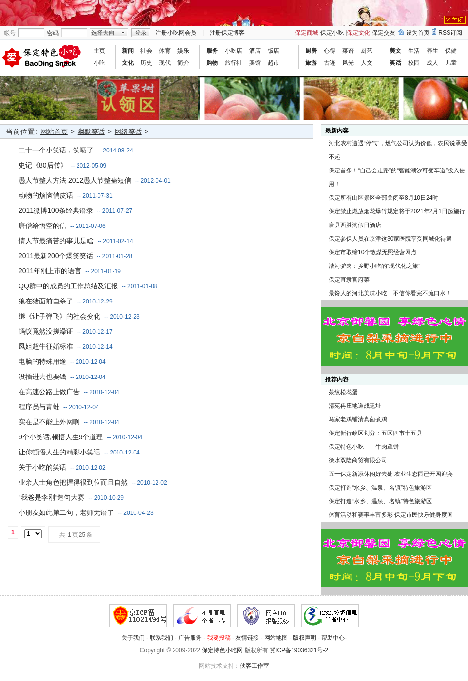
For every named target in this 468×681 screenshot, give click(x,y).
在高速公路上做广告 (49, 392)
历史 (146, 62)
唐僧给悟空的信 (42, 225)
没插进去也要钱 (42, 376)
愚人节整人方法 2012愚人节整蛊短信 (75, 180)
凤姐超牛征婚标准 (46, 346)
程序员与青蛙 (39, 407)
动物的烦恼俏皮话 (46, 195)
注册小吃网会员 (176, 32)
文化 (128, 62)
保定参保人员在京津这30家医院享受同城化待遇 (390, 238)
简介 (183, 62)
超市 (273, 62)
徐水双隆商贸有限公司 (358, 460)
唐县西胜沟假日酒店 (355, 225)
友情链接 (247, 637)
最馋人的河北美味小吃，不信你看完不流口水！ (390, 293)
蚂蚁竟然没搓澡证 (46, 331)
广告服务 (190, 637)
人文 (366, 62)
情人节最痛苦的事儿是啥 (56, 241)
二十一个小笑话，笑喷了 (56, 150)
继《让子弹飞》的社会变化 (59, 316)
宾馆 (255, 62)
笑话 (395, 62)
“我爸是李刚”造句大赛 (51, 497)
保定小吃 (332, 32)
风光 (348, 62)
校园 (414, 62)
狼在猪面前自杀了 (46, 301)
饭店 (273, 50)
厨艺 (366, 50)
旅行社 (233, 62)
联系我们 (161, 637)
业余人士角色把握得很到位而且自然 (73, 482)
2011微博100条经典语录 (56, 210)
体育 (165, 50)
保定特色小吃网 (222, 650)
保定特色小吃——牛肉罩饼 (364, 446)
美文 (395, 50)
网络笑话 (128, 131)
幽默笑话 (91, 131)
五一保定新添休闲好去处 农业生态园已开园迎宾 (391, 474)
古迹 (329, 62)
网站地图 (276, 637)
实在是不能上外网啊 (49, 422)
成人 (432, 62)
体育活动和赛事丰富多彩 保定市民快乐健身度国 (391, 514)
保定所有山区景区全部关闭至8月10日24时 (383, 197)
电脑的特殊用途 (42, 361)
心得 (329, 50)
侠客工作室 (254, 665)
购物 (212, 62)
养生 (432, 50)
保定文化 (358, 32)
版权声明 (304, 637)
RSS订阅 (450, 32)
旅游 (311, 62)
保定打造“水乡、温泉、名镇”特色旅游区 (380, 487)
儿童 (451, 62)
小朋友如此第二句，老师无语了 (66, 512)
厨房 (311, 50)
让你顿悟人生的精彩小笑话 (59, 452)
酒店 (255, 50)
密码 (52, 33)
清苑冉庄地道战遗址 (355, 405)
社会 (146, 50)
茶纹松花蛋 (343, 392)
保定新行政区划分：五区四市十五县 (375, 433)
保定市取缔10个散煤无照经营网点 (373, 252)
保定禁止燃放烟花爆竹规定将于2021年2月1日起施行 (397, 211)
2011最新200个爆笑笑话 (56, 256)
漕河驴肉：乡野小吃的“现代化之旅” (374, 266)
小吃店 (233, 50)
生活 (414, 50)
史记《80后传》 (43, 165)
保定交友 (383, 32)
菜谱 (348, 50)
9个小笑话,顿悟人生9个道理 (61, 437)
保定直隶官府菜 (349, 279)
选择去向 (103, 32)
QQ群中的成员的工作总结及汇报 (68, 286)
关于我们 (133, 637)
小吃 (99, 62)
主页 (99, 50)
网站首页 (54, 131)
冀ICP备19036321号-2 (299, 650)
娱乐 (183, 50)
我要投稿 (219, 637)
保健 (451, 50)
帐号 (10, 33)
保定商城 (306, 32)
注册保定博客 (227, 32)
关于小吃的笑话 (42, 467)
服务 (212, 50)
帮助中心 (333, 637)
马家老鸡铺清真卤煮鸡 (358, 419)
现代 (165, 62)
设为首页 (417, 32)
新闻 (128, 50)
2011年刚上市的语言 (50, 271)
